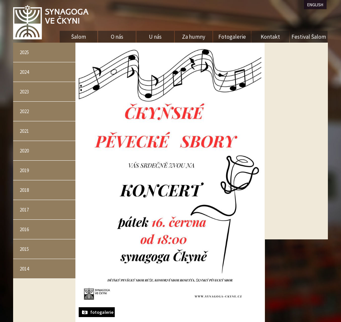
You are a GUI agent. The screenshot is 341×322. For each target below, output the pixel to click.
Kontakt (270, 36)
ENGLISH (315, 5)
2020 (24, 151)
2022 (24, 111)
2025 (24, 52)
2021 (24, 131)
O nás (117, 36)
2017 (24, 210)
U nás (155, 36)
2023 (24, 92)
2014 (24, 269)
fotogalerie (101, 312)
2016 (24, 229)
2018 (24, 190)
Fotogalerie (232, 36)
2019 (24, 170)
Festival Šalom (308, 36)
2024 (24, 72)
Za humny (193, 36)
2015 (24, 249)
